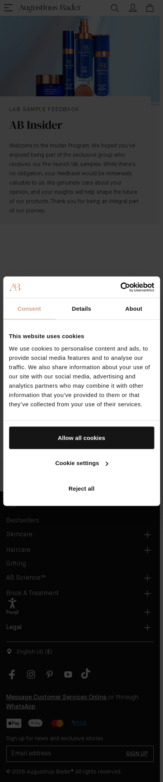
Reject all (81, 488)
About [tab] (133, 308)
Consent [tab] (29, 308)
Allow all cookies (81, 437)
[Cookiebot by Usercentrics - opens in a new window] (120, 287)
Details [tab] (81, 308)
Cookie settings (81, 463)
